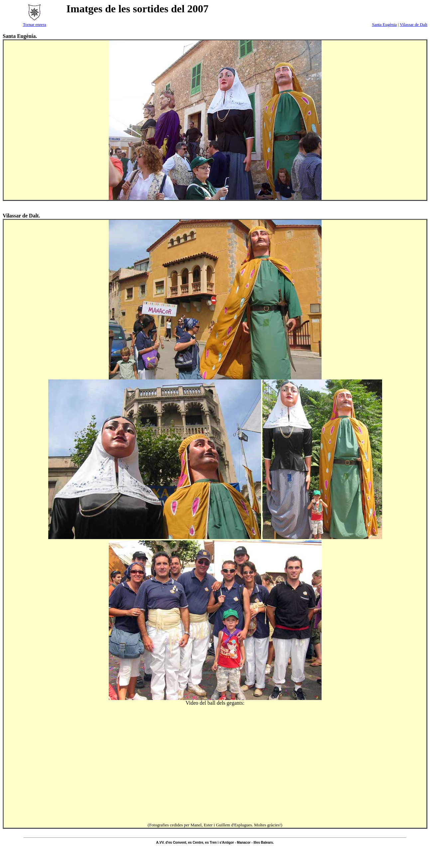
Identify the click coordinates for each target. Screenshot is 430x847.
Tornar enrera (34, 24)
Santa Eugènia (384, 24)
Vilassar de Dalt (413, 24)
